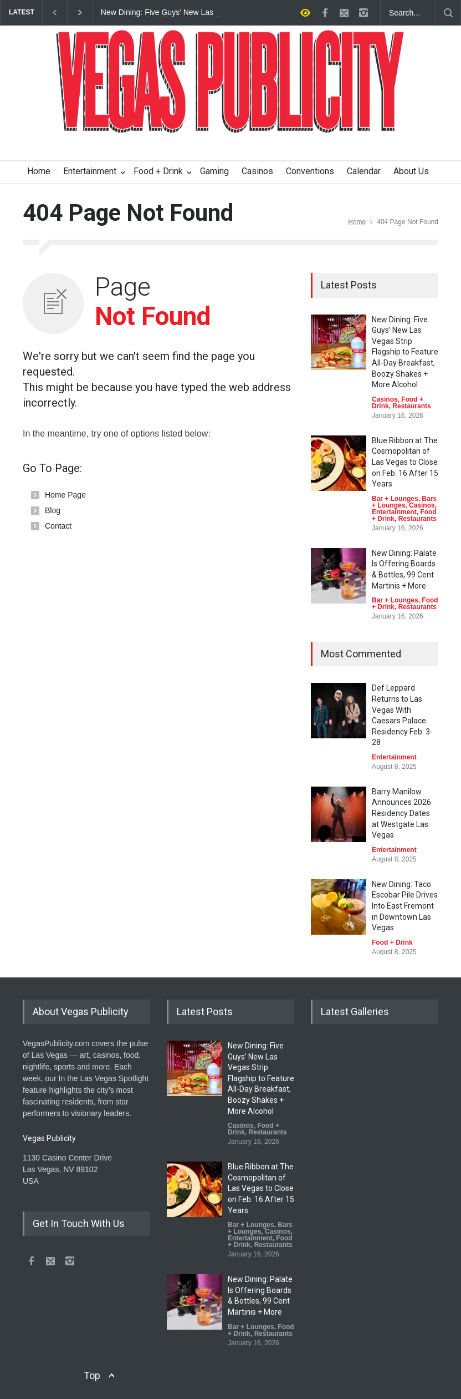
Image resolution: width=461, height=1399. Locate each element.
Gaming (214, 171)
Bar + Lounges (395, 499)
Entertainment (89, 171)
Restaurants (411, 406)
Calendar (364, 171)
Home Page (65, 494)
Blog (52, 510)
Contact (58, 525)
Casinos (257, 171)
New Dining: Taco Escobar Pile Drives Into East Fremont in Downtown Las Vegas (405, 906)
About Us (411, 171)
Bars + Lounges (404, 502)
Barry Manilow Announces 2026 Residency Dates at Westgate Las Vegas (401, 813)
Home (38, 171)
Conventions (310, 171)
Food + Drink (158, 171)
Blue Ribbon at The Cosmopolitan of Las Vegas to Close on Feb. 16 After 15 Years (405, 462)
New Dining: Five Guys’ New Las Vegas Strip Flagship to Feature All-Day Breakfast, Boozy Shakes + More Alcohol (161, 12)
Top (92, 1375)
